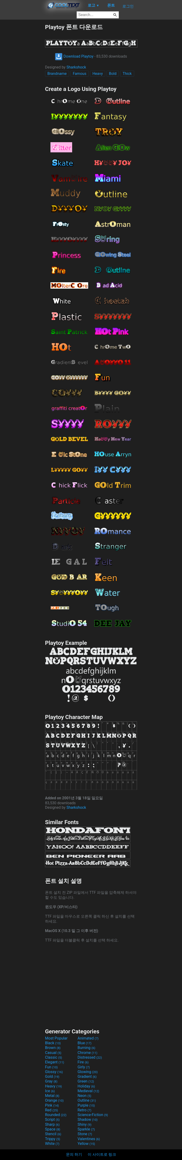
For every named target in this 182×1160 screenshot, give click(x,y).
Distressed (90, 1057)
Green (86, 1081)
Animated (88, 1038)
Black (53, 1043)
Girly (84, 1067)
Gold (52, 1076)
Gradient (87, 1076)
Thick (127, 73)
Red (51, 1110)
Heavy (97, 73)
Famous (80, 73)
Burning (86, 1047)
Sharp (52, 1124)
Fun (51, 1067)
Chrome (87, 1052)
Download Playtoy (74, 56)
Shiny (84, 1124)
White (52, 1143)
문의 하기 (74, 1154)
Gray (51, 1081)
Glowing (88, 1072)
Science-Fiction (93, 1115)
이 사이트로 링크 (102, 1154)
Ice (50, 1091)
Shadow (88, 1119)
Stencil (53, 1134)
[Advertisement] (22, 94)
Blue (84, 1043)
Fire (83, 1062)
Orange (54, 1100)
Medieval (88, 1091)
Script (52, 1119)
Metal (52, 1095)
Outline (87, 1100)
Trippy (52, 1139)
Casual (53, 1052)
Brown (52, 1047)
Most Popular (56, 1038)
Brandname (57, 73)
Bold (112, 73)
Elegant (54, 1062)
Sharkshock (76, 67)
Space (52, 1129)
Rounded (55, 1115)
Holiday (86, 1086)
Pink (52, 1105)
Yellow (86, 1143)
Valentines (89, 1139)
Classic (53, 1057)
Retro (84, 1110)
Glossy (54, 1072)
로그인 (128, 6)
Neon (84, 1095)
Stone (85, 1134)
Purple (86, 1105)
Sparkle (86, 1129)
